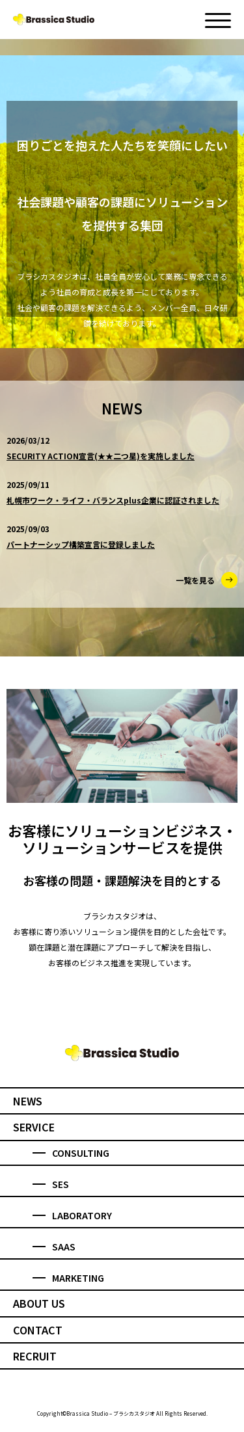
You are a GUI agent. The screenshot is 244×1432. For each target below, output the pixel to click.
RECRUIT (35, 1356)
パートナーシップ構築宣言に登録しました (81, 544)
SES (51, 1184)
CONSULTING (71, 1152)
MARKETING (68, 1277)
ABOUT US (39, 1303)
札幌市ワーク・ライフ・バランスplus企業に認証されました (113, 500)
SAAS (54, 1246)
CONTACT (37, 1330)
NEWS (27, 1101)
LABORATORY (72, 1215)
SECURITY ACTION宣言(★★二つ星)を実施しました (101, 455)
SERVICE (34, 1127)
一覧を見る (206, 580)
